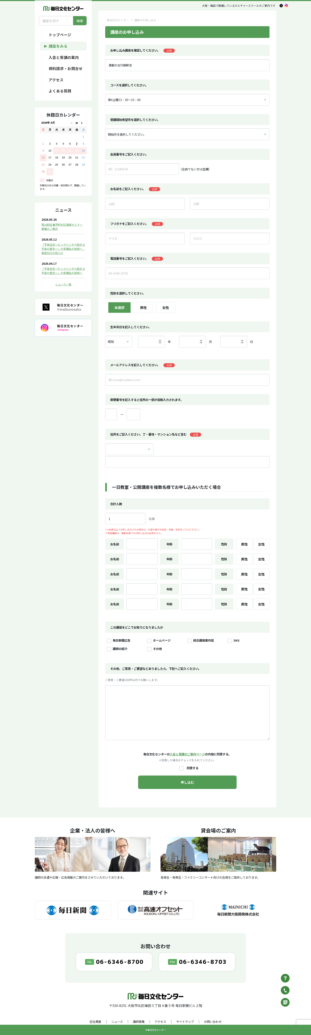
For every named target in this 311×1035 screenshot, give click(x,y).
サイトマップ (185, 1021)
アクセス (160, 1021)
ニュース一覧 (63, 284)
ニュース (117, 1021)
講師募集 (139, 1021)
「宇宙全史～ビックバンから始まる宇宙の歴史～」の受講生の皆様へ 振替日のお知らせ (63, 249)
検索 (79, 20)
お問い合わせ (213, 1021)
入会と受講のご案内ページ (187, 754)
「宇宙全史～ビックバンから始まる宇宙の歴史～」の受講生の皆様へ (63, 271)
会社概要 (95, 1021)
